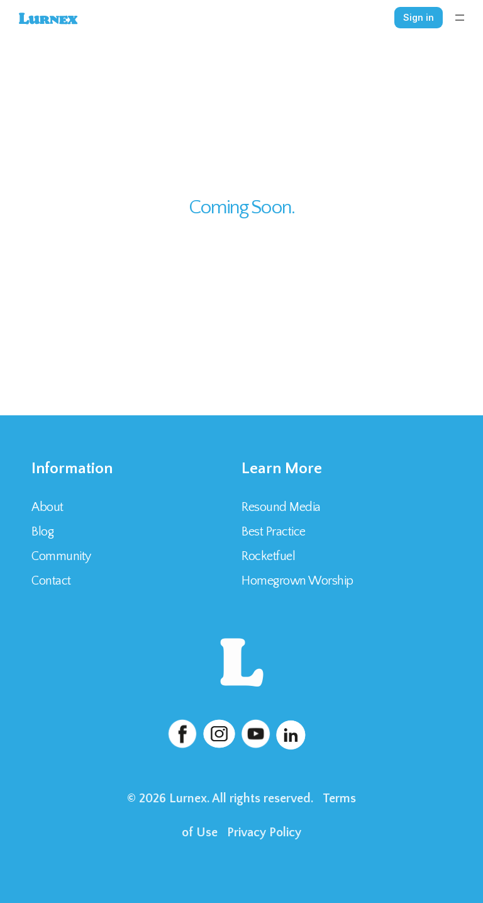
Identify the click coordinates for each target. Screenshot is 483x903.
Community (61, 556)
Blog (42, 532)
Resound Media (281, 507)
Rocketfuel (268, 556)
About (47, 507)
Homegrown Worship (297, 581)
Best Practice (274, 532)
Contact (52, 581)
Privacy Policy (264, 832)
